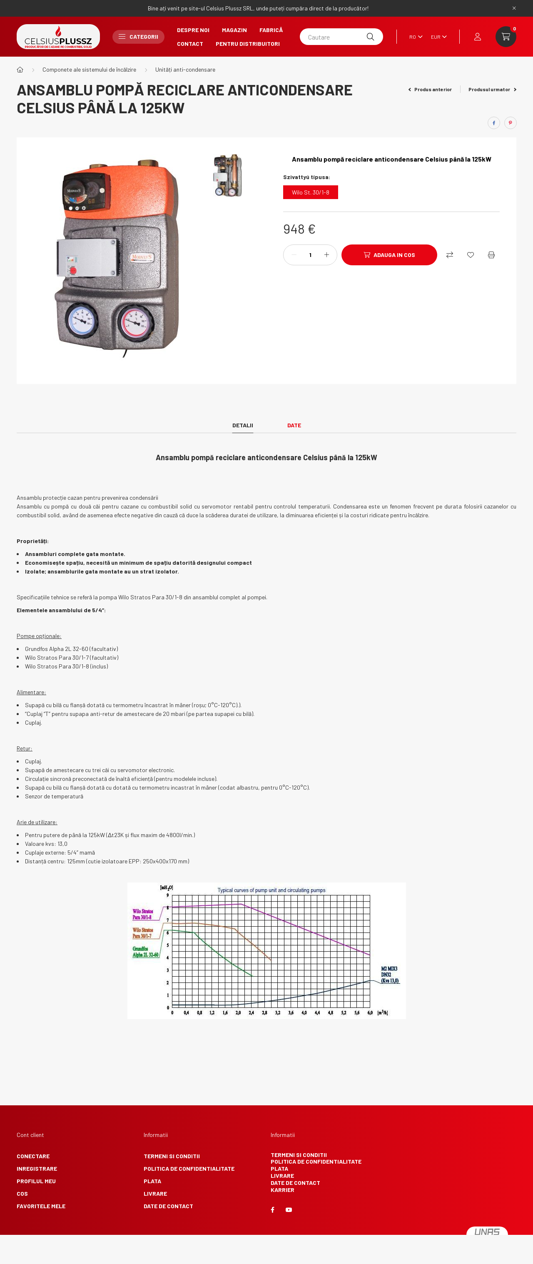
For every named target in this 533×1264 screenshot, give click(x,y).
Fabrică (271, 29)
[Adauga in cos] (389, 254)
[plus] (326, 255)
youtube (289, 1210)
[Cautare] (341, 36)
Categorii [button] (138, 36)
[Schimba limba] (414, 37)
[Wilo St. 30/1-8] (310, 192)
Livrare (155, 1193)
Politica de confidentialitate (189, 1168)
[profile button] (477, 36)
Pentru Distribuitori (248, 43)
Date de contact (168, 1205)
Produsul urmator (492, 89)
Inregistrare (37, 1168)
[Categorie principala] (20, 69)
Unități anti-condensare (185, 69)
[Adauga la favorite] (470, 255)
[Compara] (449, 255)
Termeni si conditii (172, 1155)
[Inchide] (514, 8)
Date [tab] (294, 425)
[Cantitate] (310, 255)
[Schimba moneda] (437, 37)
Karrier (282, 1189)
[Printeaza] (491, 255)
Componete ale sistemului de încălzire (89, 69)
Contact (190, 43)
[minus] (294, 255)
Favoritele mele (41, 1205)
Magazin (234, 29)
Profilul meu (36, 1180)
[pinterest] (510, 123)
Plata (152, 1180)
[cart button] (506, 36)
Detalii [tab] (242, 425)
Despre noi (193, 29)
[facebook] (494, 123)
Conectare (33, 1155)
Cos (22, 1193)
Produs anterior (430, 89)
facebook (272, 1210)
